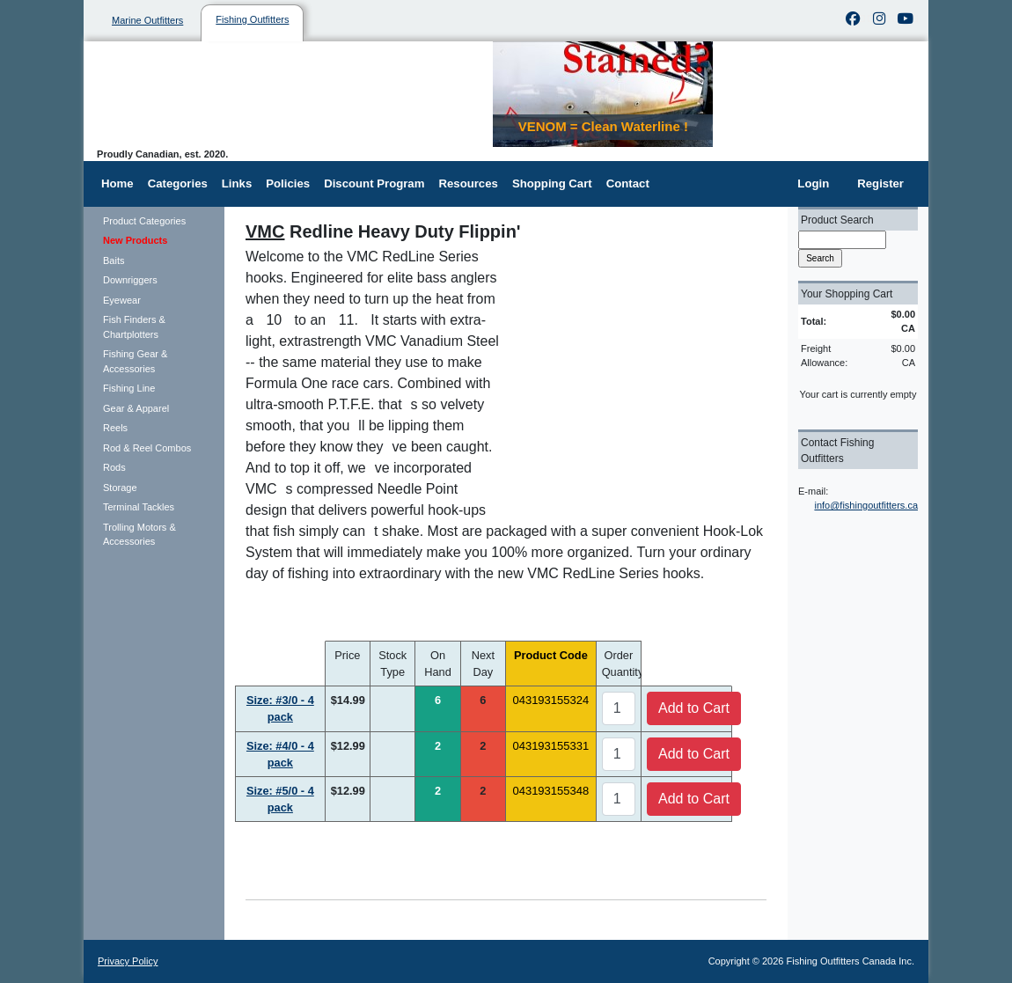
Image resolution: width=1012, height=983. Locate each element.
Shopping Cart (552, 183)
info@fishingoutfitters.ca (866, 505)
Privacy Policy (128, 961)
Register (880, 183)
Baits (113, 260)
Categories (178, 183)
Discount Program (374, 183)
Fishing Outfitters (252, 19)
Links (237, 183)
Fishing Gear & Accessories (135, 361)
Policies (288, 183)
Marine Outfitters (147, 20)
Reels (115, 427)
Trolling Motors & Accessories (139, 534)
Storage (120, 487)
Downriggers (130, 280)
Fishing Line (129, 388)
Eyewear (122, 300)
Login (813, 183)
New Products (135, 240)
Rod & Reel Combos (147, 448)
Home (117, 183)
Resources (467, 183)
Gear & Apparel (136, 408)
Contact (627, 183)
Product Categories (144, 221)
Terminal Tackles (138, 507)
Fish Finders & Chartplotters (134, 327)
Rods (114, 467)
